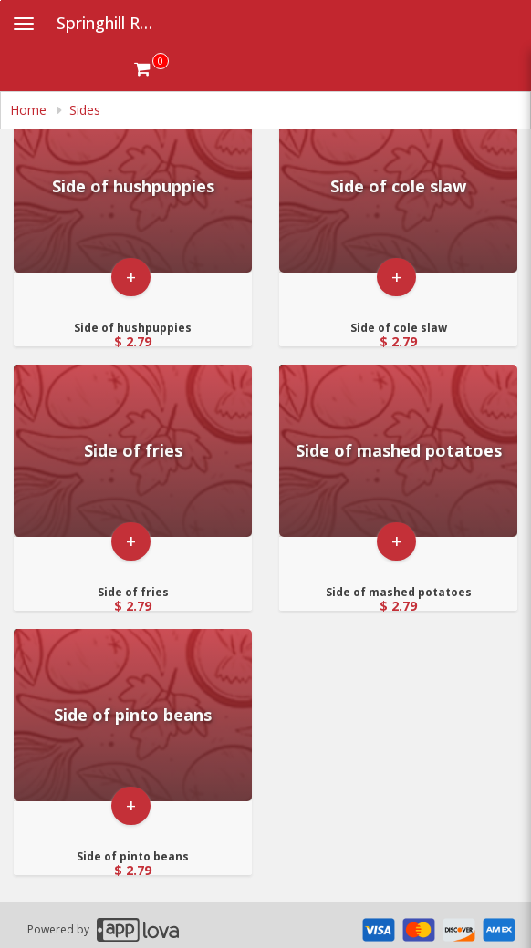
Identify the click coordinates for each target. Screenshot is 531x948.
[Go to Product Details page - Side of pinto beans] (133, 715)
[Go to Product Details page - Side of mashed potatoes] (398, 451)
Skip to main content (0, 0)
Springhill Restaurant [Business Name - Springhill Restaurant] (115, 23)
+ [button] (131, 276)
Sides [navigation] (84, 109)
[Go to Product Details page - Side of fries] (133, 451)
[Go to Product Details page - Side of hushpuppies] (133, 186)
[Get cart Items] (151, 68)
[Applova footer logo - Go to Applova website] (138, 929)
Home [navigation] (30, 109)
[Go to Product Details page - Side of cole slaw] (398, 186)
